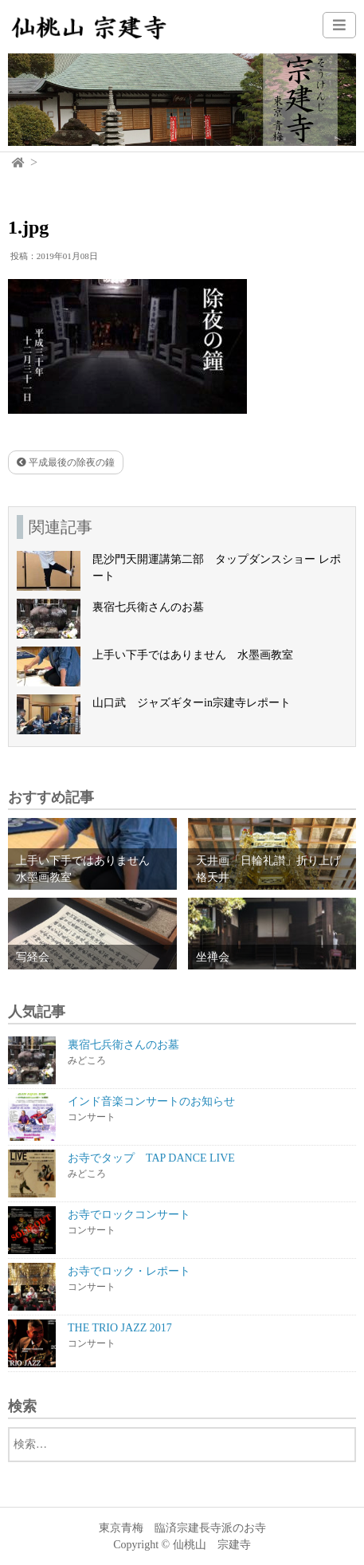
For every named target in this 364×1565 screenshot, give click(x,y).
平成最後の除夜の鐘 (66, 462)
